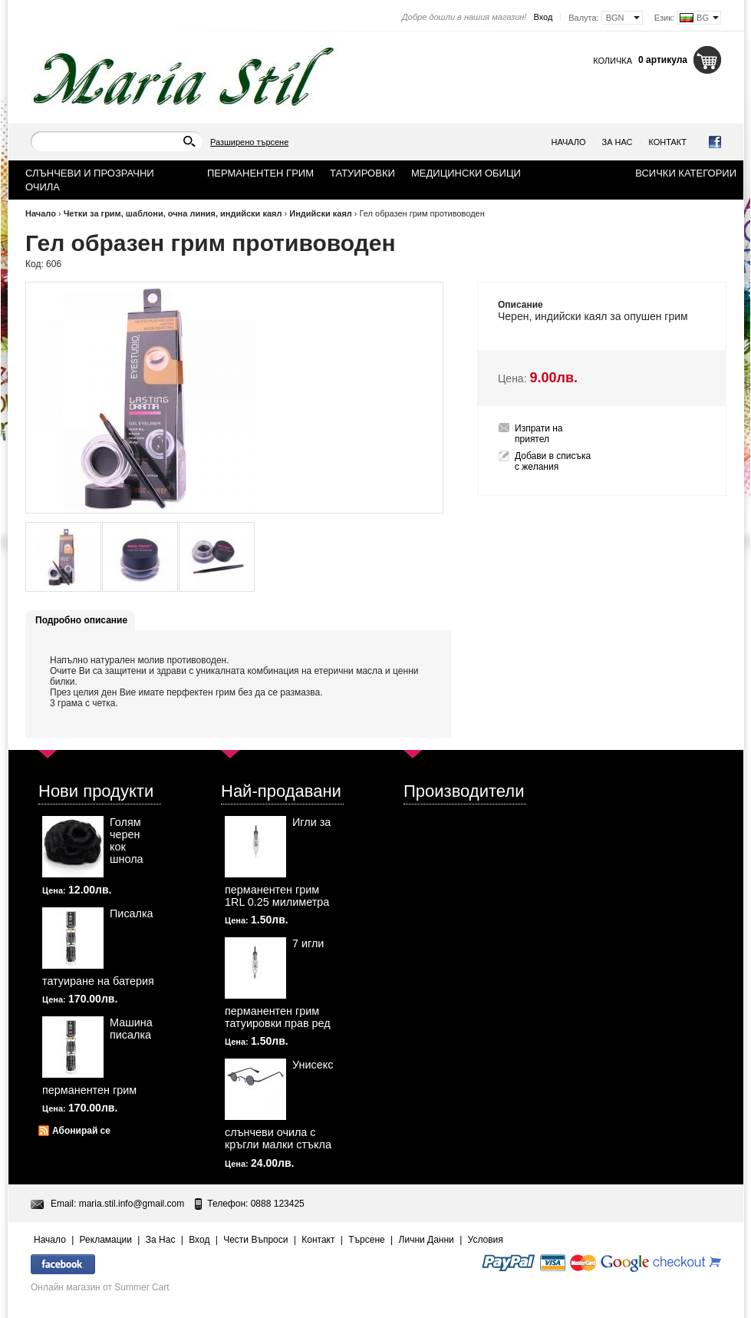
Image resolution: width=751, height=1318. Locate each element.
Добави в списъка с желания (553, 461)
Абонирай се (81, 1130)
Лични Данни (426, 1239)
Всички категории (685, 173)
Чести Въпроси (255, 1239)
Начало (569, 142)
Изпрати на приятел (539, 433)
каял (595, 316)
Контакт (667, 142)
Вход (542, 16)
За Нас (617, 142)
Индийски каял (320, 213)
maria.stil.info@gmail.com (132, 1203)
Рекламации (106, 1239)
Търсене (366, 1239)
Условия (485, 1239)
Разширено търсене (249, 142)
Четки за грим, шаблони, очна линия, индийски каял (173, 213)
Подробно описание (81, 620)
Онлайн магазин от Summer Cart (100, 1287)
